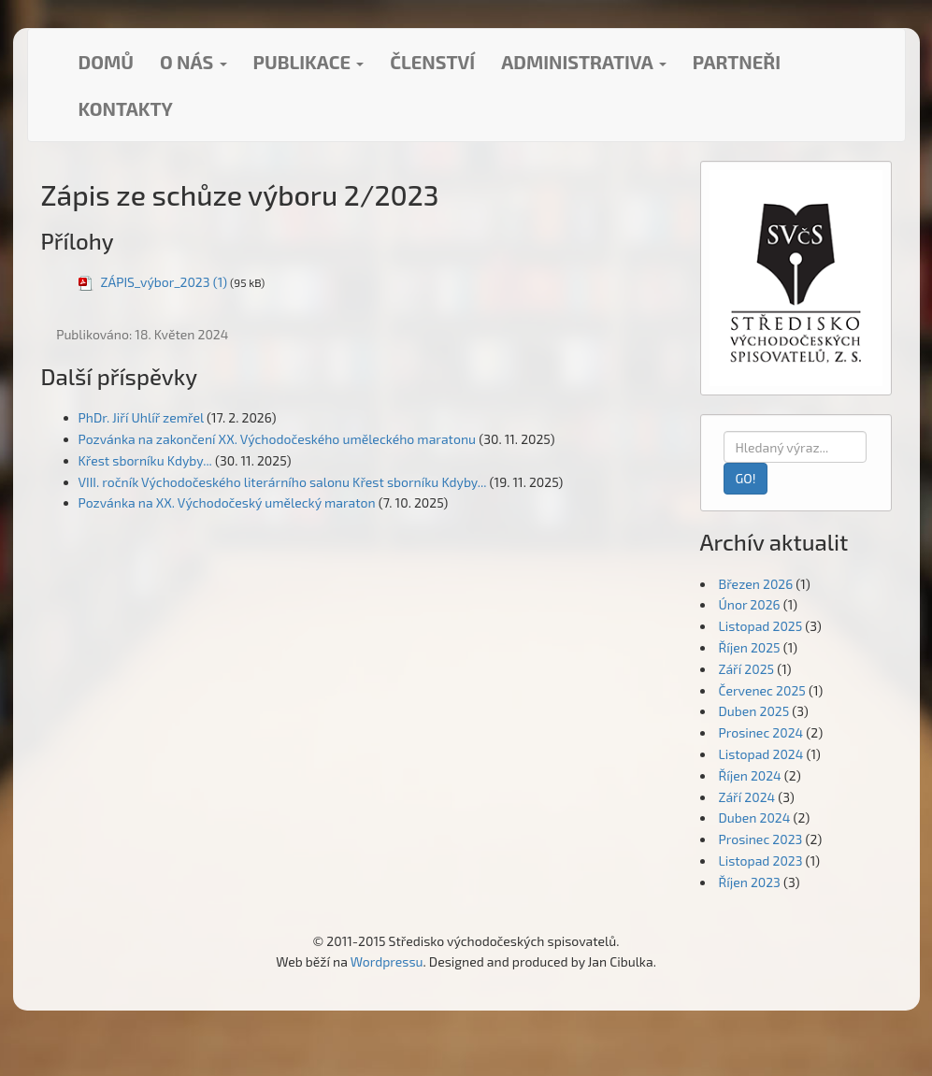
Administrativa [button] (584, 61)
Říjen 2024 (750, 775)
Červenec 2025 (762, 690)
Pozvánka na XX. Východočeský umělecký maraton (227, 502)
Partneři (737, 61)
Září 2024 (747, 797)
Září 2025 (747, 669)
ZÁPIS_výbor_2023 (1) (164, 282)
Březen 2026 (756, 584)
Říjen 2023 (750, 882)
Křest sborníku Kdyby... (145, 460)
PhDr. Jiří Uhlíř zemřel (141, 417)
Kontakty (126, 108)
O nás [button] (193, 61)
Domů (106, 61)
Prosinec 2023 (761, 839)
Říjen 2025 (750, 647)
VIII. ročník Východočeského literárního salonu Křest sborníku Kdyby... (283, 482)
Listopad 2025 (761, 626)
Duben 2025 (754, 711)
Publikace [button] (309, 61)
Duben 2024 (755, 817)
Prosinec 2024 (761, 732)
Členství (432, 61)
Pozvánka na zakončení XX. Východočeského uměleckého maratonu (278, 439)
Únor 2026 (750, 604)
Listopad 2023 (761, 860)
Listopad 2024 (761, 754)
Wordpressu (387, 961)
